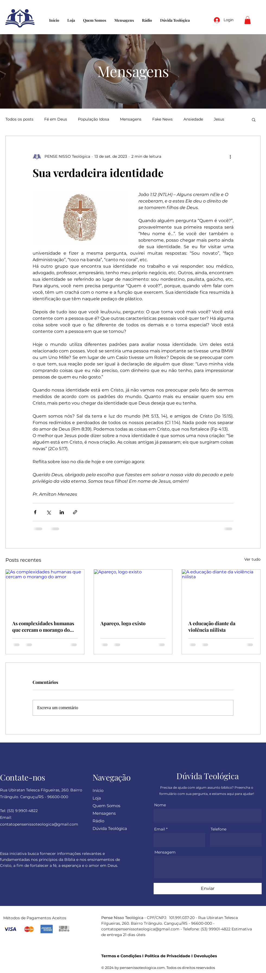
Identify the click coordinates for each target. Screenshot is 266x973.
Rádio (98, 820)
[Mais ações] (230, 156)
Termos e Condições (121, 955)
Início (98, 790)
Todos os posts (19, 119)
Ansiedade (193, 119)
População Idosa (93, 119)
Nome (160, 805)
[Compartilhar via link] (75, 512)
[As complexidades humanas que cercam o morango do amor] (45, 592)
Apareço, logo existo (122, 623)
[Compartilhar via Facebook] (35, 512)
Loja (97, 798)
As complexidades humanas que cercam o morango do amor (43, 626)
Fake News (162, 119)
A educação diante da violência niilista (211, 626)
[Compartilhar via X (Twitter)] (48, 512)
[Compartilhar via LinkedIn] (61, 512)
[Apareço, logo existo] (133, 592)
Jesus (219, 119)
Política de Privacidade (167, 955)
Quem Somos (106, 805)
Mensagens (130, 119)
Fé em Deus (55, 119)
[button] (247, 20)
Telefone (218, 829)
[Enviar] (208, 888)
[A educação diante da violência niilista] (221, 592)
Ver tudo (252, 559)
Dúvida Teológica (110, 828)
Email (159, 829)
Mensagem (165, 852)
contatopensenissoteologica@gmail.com (140, 929)
